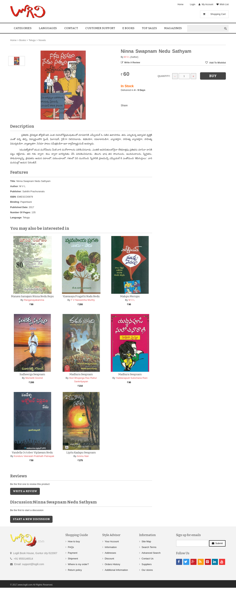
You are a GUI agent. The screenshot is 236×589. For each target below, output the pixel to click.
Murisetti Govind (34, 378)
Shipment (73, 558)
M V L (127, 57)
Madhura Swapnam (81, 374)
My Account (207, 4)
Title (12, 181)
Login (192, 4)
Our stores (147, 570)
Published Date (18, 207)
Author (14, 186)
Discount (109, 558)
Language (15, 217)
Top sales (149, 28)
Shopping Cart (218, 14)
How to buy (74, 541)
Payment (72, 552)
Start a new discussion (31, 519)
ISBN (13, 196)
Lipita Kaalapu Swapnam (81, 452)
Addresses (110, 552)
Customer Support (100, 28)
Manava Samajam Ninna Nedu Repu (32, 296)
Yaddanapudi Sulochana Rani (131, 378)
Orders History (112, 564)
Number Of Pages (20, 212)
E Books (128, 28)
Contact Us (147, 558)
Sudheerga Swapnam (32, 374)
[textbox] (205, 28)
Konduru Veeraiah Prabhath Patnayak (34, 456)
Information (111, 547)
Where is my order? (78, 564)
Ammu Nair (83, 456)
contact (71, 28)
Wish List (224, 4)
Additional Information (116, 570)
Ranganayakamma (34, 300)
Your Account (112, 541)
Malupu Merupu (130, 296)
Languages (48, 28)
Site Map (146, 541)
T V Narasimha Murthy (83, 300)
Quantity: (164, 76)
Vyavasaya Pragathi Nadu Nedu (81, 296)
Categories (23, 28)
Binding (14, 202)
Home (180, 4)
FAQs (71, 547)
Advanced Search (151, 552)
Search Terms (149, 547)
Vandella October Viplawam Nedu (32, 452)
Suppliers (147, 564)
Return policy (75, 570)
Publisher (15, 191)
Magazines (173, 28)
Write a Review (132, 62)
